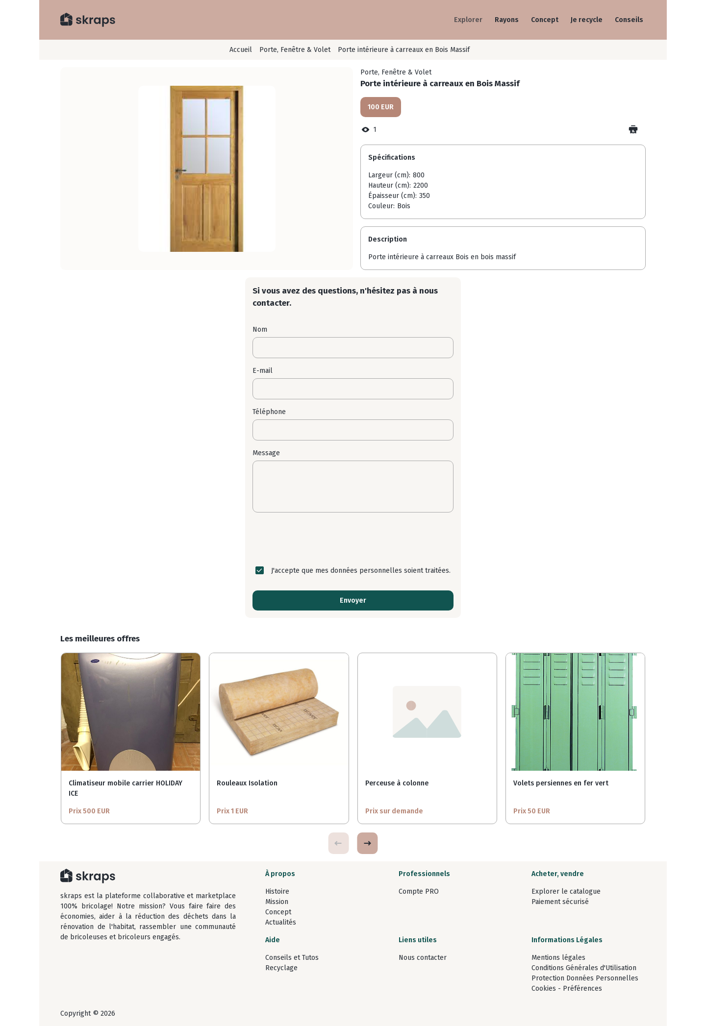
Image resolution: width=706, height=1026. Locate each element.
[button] (367, 843)
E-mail (262, 370)
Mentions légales (558, 957)
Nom (259, 329)
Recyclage (281, 968)
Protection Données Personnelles (584, 978)
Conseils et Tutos (292, 957)
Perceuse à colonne (397, 783)
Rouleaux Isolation (247, 783)
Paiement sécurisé (560, 902)
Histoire (277, 891)
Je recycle (587, 20)
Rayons (507, 20)
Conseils (629, 20)
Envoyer (353, 600)
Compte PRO (419, 891)
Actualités (280, 922)
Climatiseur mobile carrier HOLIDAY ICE (125, 788)
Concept (544, 20)
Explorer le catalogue (566, 891)
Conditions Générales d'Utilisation (583, 968)
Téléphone (269, 412)
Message (266, 453)
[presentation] (353, 539)
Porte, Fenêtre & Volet (294, 50)
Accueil (240, 50)
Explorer (468, 20)
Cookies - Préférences (566, 988)
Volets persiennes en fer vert (560, 783)
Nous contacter (423, 957)
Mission (276, 902)
